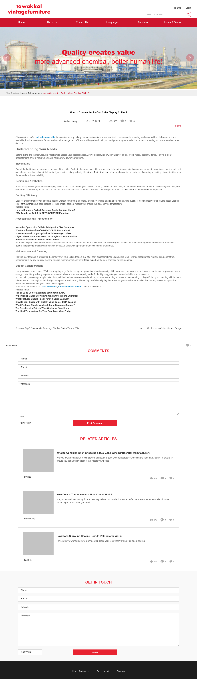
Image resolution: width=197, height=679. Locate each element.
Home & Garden (173, 22)
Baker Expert (89, 260)
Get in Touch (98, 582)
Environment (103, 671)
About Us (52, 22)
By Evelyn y (30, 518)
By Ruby (28, 560)
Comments (98, 351)
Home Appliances (80, 671)
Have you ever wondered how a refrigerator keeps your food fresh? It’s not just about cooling (101, 541)
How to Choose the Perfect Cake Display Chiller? (65, 93)
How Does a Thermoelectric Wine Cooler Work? (84, 494)
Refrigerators (34, 93)
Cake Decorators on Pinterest (135, 189)
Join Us (177, 8)
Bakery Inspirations (25, 245)
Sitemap (121, 671)
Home (21, 22)
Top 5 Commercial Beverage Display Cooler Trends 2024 (52, 328)
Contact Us (82, 22)
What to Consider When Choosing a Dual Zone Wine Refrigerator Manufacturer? (103, 453)
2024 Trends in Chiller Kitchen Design (163, 328)
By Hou (27, 477)
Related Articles (98, 439)
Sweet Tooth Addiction (98, 172)
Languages (112, 22)
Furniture (143, 22)
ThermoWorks (26, 204)
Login (188, 8)
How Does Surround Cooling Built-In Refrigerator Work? (89, 536)
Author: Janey (70, 121)
